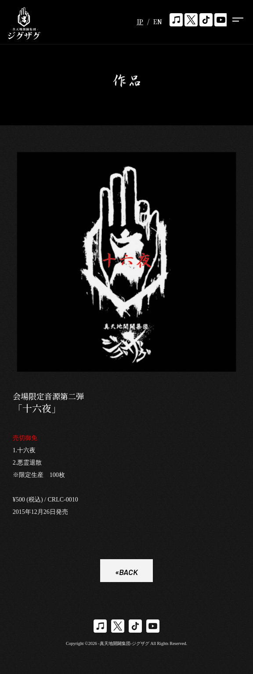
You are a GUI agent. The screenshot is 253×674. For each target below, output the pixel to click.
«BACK (126, 573)
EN (157, 21)
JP (140, 21)
